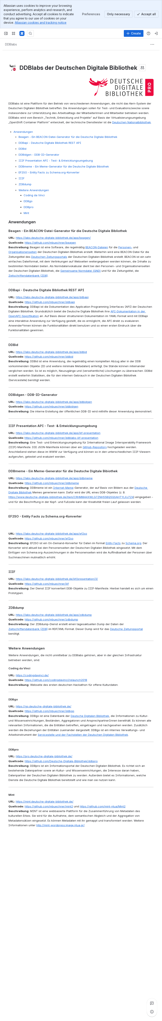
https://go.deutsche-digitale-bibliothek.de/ (43, 706)
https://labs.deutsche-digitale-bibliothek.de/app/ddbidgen (54, 401)
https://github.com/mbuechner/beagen (50, 242)
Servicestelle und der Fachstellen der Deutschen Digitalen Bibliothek (83, 734)
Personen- (125, 247)
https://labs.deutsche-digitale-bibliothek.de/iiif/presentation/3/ (57, 578)
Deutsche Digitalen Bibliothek (90, 716)
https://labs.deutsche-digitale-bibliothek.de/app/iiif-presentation (58, 433)
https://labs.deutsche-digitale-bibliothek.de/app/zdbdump (54, 614)
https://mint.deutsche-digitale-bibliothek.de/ (44, 801)
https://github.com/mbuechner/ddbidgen (51, 406)
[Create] (133, 33)
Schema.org (133, 543)
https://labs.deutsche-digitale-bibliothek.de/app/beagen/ (53, 237)
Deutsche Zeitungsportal (126, 629)
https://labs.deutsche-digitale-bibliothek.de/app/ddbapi (52, 297)
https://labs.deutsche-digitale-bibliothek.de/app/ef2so (51, 533)
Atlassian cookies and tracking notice (40, 22)
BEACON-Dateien (96, 247)
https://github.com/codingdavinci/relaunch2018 (56, 680)
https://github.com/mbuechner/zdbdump (51, 619)
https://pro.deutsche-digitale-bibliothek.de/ (44, 756)
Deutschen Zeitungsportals (49, 256)
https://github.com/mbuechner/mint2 (49, 806)
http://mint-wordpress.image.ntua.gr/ (60, 825)
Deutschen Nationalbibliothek (131, 122)
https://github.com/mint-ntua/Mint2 (103, 806)
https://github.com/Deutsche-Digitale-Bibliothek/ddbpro (61, 761)
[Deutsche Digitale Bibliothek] (22, 33)
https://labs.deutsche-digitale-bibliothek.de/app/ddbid (51, 352)
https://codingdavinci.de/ (32, 675)
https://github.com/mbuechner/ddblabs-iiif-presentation (61, 437)
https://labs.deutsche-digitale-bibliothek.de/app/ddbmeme (54, 478)
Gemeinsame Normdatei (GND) (80, 270)
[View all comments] (151, 1003)
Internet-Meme (63, 487)
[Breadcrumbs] (11, 44)
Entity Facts (113, 543)
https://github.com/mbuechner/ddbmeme (52, 483)
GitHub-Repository (95, 447)
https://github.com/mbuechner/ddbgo (49, 711)
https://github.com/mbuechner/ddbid (49, 356)
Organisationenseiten (22, 252)
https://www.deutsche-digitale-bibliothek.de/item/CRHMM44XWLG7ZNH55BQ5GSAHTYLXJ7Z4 (71, 497)
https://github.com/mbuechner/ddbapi (50, 302)
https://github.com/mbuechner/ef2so (49, 538)
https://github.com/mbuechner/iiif (47, 583)
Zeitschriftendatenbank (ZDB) (28, 275)
